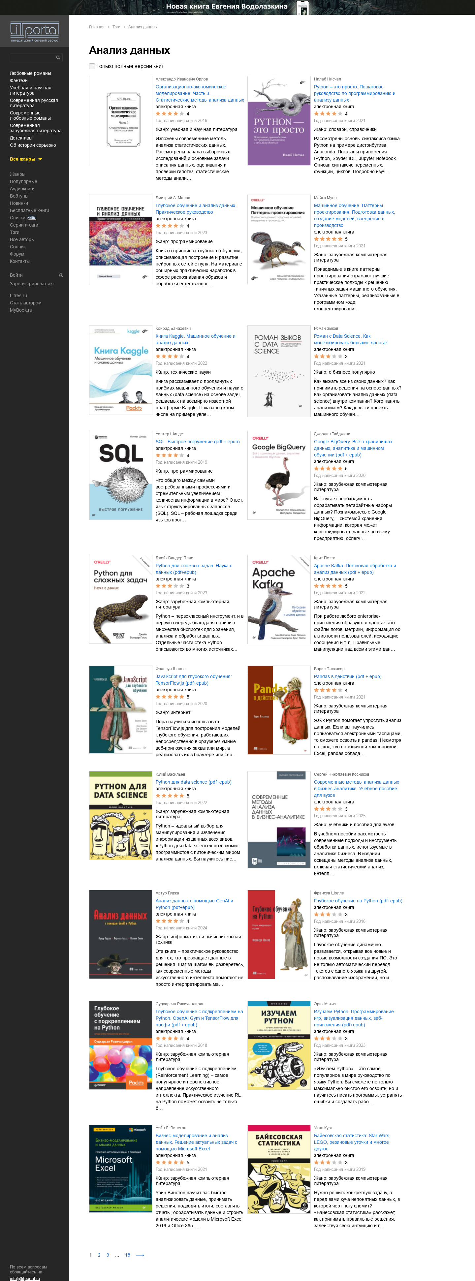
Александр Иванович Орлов (182, 79)
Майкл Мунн (325, 198)
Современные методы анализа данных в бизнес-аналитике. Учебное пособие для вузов (356, 788)
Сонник (18, 246)
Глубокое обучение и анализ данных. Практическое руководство (196, 209)
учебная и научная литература (30, 90)
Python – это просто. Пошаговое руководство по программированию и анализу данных (355, 93)
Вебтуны (19, 196)
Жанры (17, 174)
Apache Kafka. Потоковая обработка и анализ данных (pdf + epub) (355, 569)
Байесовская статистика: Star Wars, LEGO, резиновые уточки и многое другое (352, 1142)
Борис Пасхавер (329, 669)
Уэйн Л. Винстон (171, 1128)
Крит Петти (324, 558)
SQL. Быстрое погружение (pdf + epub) (198, 441)
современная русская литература (34, 103)
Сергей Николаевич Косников (341, 774)
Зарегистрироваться (32, 283)
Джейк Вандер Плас (174, 558)
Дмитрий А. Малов (173, 198)
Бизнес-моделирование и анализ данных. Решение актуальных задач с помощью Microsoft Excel (196, 1142)
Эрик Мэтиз (325, 1004)
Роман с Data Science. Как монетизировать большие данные (350, 339)
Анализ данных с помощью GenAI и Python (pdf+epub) (194, 904)
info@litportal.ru (25, 1278)
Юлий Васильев (170, 774)
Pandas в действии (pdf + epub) (348, 676)
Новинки (19, 203)
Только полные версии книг (130, 66)
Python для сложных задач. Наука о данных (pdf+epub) (194, 569)
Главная (97, 27)
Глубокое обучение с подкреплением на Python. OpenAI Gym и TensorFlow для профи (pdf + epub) (199, 1018)
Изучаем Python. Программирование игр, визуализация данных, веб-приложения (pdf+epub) (354, 1018)
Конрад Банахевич (173, 328)
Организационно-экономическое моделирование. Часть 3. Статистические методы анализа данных (200, 93)
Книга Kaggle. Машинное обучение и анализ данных (196, 339)
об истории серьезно (33, 145)
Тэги (14, 232)
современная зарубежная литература (36, 128)
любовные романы (30, 73)
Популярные (23, 181)
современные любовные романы (30, 115)
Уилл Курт (323, 1128)
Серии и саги (24, 225)
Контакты (20, 261)
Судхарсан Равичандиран (180, 1004)
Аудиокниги (22, 188)
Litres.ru (18, 295)
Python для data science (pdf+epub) (194, 782)
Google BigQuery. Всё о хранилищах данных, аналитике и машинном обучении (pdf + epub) (353, 448)
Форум (17, 254)
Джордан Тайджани (332, 434)
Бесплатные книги (29, 210)
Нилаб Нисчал (327, 79)
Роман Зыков (326, 328)
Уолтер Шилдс (169, 434)
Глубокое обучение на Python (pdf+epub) (358, 900)
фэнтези (19, 80)
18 (127, 1255)
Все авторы (22, 239)
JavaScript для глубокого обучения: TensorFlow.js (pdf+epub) (194, 680)
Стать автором (26, 302)
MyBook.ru (21, 310)
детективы (21, 138)
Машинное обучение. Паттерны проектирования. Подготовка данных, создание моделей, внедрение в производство (354, 215)
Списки (17, 217)
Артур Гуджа (167, 893)
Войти (16, 275)
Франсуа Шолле (171, 669)
